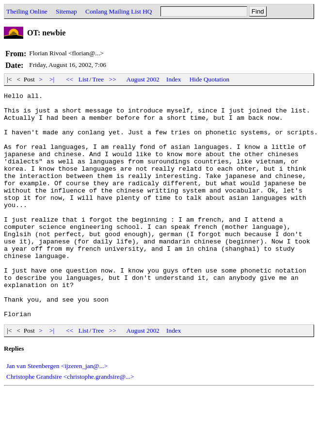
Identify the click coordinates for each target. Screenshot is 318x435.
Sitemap (66, 11)
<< (69, 79)
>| (52, 79)
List (84, 79)
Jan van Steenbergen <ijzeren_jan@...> (57, 411)
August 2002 (143, 79)
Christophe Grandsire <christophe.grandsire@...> (70, 421)
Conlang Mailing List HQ (118, 11)
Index (173, 79)
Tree (98, 79)
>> (113, 79)
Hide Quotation (210, 79)
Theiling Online (27, 11)
